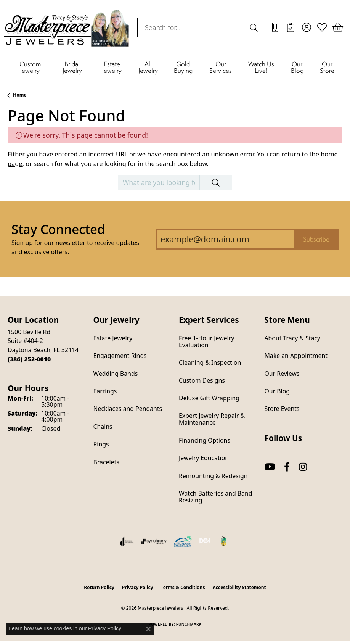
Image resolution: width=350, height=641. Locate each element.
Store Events (282, 408)
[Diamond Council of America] (205, 541)
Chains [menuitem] (102, 426)
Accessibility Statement (239, 587)
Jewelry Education (204, 458)
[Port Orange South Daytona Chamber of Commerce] (182, 541)
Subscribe (316, 239)
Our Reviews (282, 373)
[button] (306, 27)
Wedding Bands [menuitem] (115, 373)
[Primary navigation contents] (175, 67)
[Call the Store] (29, 359)
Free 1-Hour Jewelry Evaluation (206, 341)
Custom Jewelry (30, 67)
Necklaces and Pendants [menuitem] (127, 408)
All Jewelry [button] (148, 67)
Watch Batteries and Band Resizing (215, 496)
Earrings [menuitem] (105, 391)
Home (20, 95)
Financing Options (204, 440)
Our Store (327, 67)
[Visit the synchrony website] (154, 541)
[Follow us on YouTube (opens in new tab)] (270, 467)
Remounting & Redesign (213, 476)
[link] (275, 27)
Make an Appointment (296, 355)
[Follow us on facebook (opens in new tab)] (287, 467)
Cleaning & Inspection (210, 362)
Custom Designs (202, 380)
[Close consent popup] (148, 629)
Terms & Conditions (183, 587)
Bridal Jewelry (72, 67)
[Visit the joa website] (127, 541)
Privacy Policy (137, 587)
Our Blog (297, 67)
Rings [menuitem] (101, 444)
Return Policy (99, 587)
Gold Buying (183, 67)
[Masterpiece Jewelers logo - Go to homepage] (67, 27)
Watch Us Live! (261, 67)
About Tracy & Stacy (293, 338)
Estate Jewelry (112, 67)
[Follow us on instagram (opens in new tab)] (303, 467)
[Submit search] (255, 27)
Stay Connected (58, 229)
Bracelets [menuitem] (106, 462)
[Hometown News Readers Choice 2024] (224, 541)
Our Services (220, 67)
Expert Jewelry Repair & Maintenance (212, 419)
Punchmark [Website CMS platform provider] (189, 624)
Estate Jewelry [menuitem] (113, 338)
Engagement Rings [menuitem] (120, 355)
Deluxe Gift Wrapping (209, 398)
